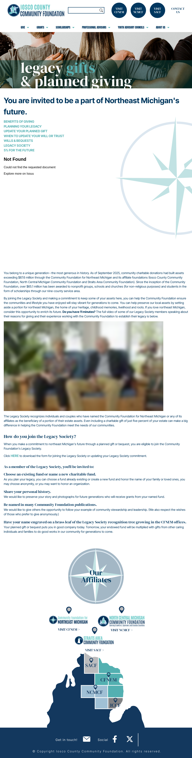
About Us (162, 27)
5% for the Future (19, 150)
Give (25, 27)
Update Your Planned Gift (25, 131)
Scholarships (65, 27)
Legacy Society (17, 145)
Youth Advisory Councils (133, 27)
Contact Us (177, 10)
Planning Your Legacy (23, 126)
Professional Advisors (96, 27)
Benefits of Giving (19, 121)
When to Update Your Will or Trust (34, 136)
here (15, 456)
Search (101, 10)
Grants (42, 27)
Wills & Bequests (18, 141)
